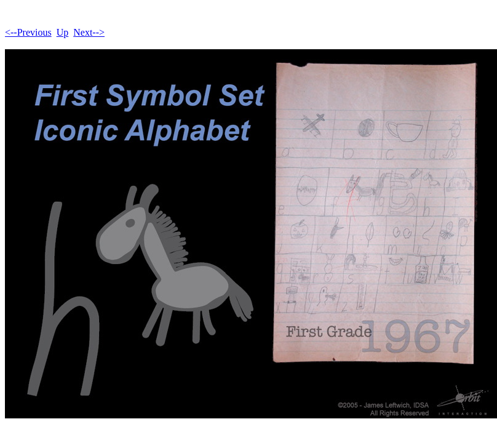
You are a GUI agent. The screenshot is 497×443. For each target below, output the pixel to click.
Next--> (89, 32)
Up (63, 32)
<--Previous (28, 32)
